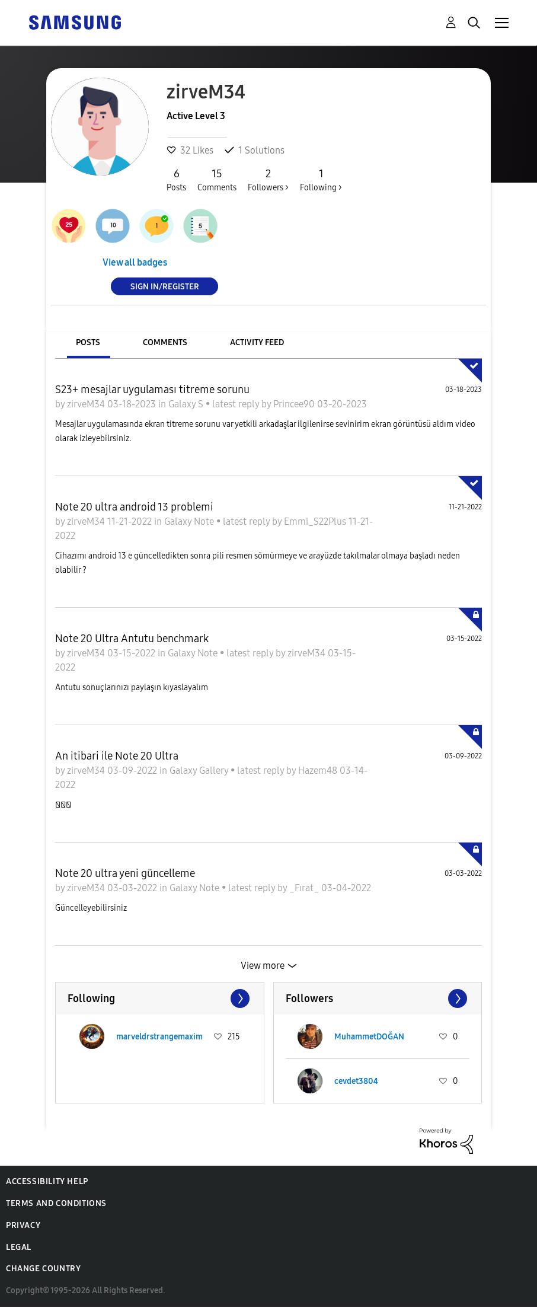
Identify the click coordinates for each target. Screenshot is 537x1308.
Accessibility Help (47, 1181)
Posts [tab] (88, 342)
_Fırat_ (305, 888)
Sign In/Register (164, 286)
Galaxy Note (190, 521)
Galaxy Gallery (200, 770)
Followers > (268, 180)
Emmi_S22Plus (316, 521)
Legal (18, 1247)
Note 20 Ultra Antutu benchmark (132, 638)
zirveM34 (87, 404)
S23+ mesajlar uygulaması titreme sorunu (152, 389)
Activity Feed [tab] (257, 342)
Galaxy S (187, 404)
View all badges (135, 262)
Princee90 (295, 404)
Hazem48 (319, 770)
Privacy (23, 1225)
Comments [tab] (165, 342)
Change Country (43, 1269)
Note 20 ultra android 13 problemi (134, 506)
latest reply (236, 404)
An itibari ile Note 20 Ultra (116, 756)
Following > (321, 180)
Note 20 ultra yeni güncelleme (125, 873)
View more (263, 965)
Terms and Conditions (56, 1203)
